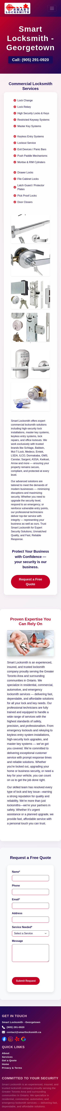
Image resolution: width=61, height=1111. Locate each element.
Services (7, 1057)
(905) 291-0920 (35, 60)
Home (5, 1064)
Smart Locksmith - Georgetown (21, 1022)
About (5, 1053)
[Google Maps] (23, 1039)
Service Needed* (22, 927)
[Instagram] (10, 1039)
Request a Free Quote (30, 582)
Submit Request (26, 980)
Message (17, 941)
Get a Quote (9, 1060)
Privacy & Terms (12, 1067)
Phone (16, 885)
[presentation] (36, 970)
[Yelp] (17, 1039)
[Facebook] (4, 1039)
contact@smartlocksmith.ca (24, 1032)
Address (17, 913)
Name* (16, 871)
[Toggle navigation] (51, 8)
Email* (16, 899)
